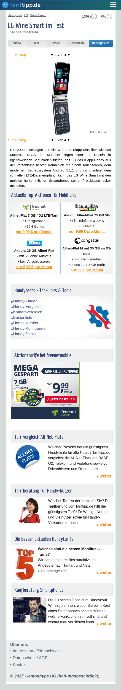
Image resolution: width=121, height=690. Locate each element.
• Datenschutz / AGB (29, 658)
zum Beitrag (17, 55)
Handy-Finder (25, 301)
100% (89, 16)
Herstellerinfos (25, 323)
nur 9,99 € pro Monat (87, 231)
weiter (105, 476)
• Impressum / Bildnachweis (35, 651)
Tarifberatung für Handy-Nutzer (43, 490)
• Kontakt (18, 664)
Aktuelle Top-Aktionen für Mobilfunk (43, 195)
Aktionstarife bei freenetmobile (42, 355)
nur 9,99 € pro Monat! (34, 232)
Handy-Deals (24, 334)
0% (106, 16)
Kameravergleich (28, 312)
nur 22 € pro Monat (86, 270)
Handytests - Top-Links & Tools (42, 290)
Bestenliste (22, 317)
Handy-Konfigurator (30, 328)
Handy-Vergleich (27, 306)
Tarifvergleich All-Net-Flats (39, 436)
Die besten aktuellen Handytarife (43, 539)
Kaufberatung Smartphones (39, 589)
